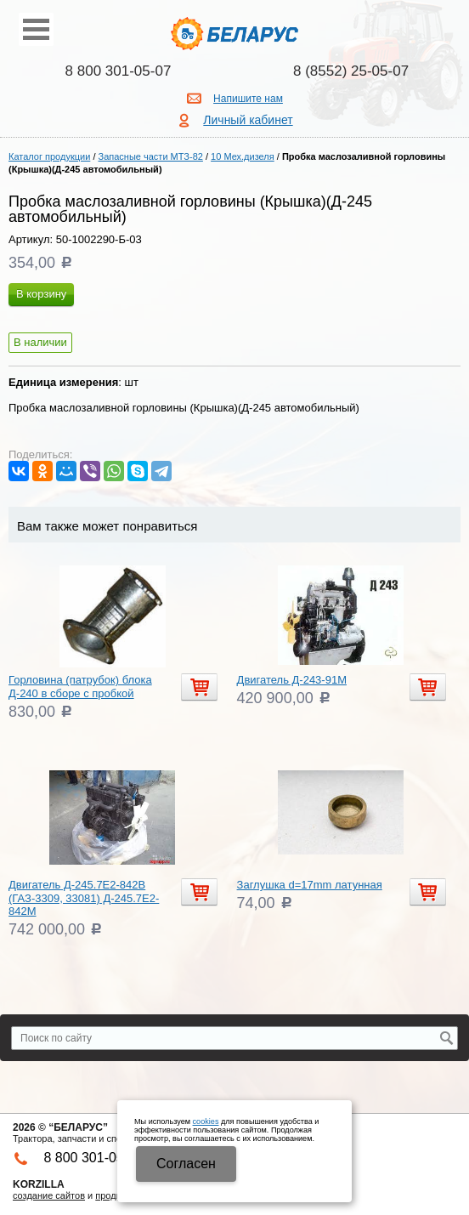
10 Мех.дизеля (242, 156)
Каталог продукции (49, 156)
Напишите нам (248, 99)
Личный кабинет (247, 120)
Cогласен (186, 1163)
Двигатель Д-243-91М (292, 679)
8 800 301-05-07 (118, 71)
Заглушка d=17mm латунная (309, 884)
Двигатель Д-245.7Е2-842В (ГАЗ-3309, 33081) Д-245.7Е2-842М (83, 897)
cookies (206, 1121)
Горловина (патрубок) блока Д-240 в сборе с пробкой (80, 686)
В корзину (41, 293)
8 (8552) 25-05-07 (351, 71)
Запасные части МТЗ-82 (151, 156)
